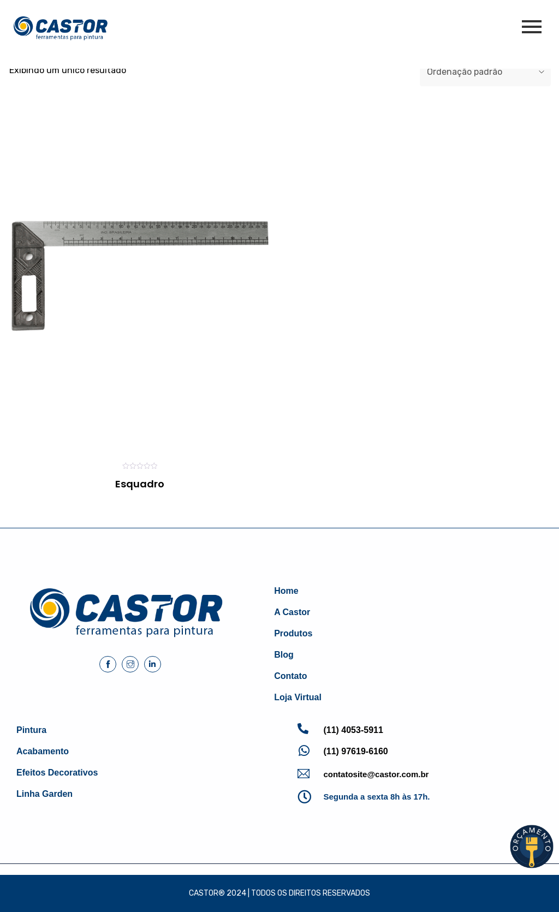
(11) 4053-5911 (353, 730)
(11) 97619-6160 (355, 751)
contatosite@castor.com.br (376, 774)
